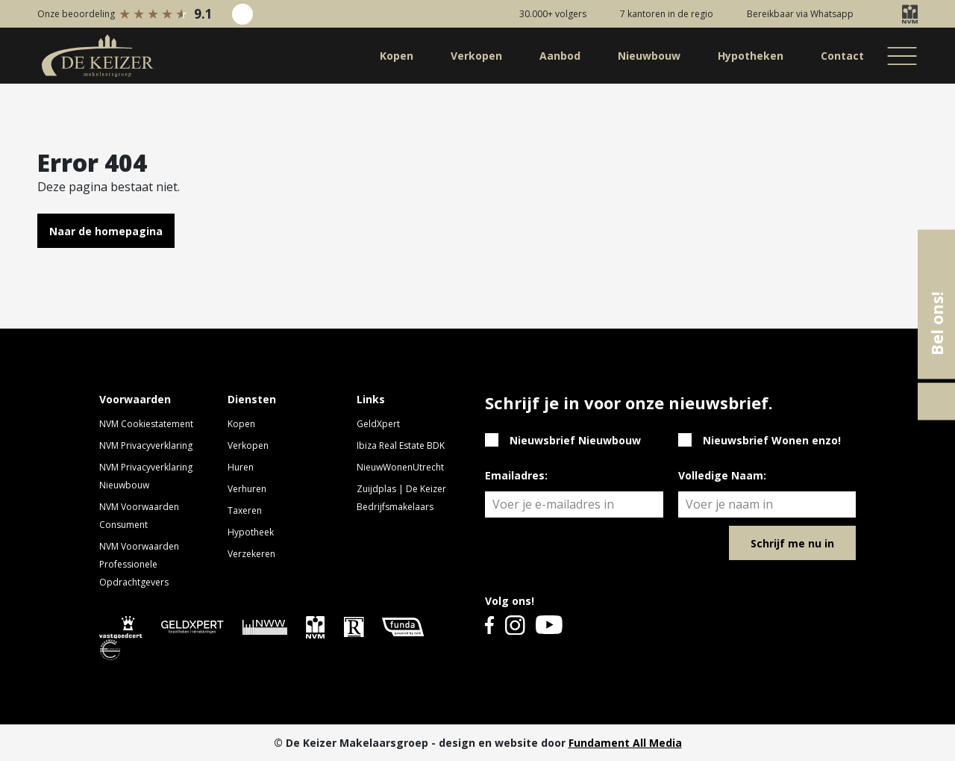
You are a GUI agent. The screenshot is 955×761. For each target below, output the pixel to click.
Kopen (241, 423)
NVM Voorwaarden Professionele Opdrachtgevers (139, 564)
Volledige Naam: (722, 475)
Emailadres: (516, 475)
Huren (241, 467)
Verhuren (247, 488)
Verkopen (248, 445)
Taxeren (245, 510)
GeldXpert (378, 423)
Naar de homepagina (106, 231)
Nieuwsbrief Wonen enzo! (772, 440)
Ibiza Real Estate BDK (401, 445)
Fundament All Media (625, 743)
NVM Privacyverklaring (145, 445)
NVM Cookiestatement (146, 423)
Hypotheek (251, 532)
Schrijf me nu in (792, 543)
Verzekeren (251, 553)
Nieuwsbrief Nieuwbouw (575, 440)
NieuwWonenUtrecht (400, 467)
